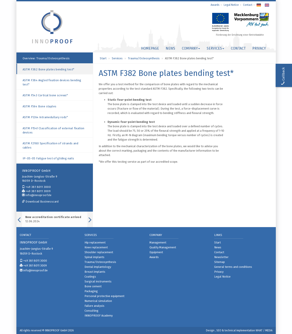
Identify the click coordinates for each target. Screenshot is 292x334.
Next (90, 225)
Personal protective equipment (104, 296)
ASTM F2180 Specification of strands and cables (50, 145)
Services (117, 58)
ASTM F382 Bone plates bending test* (48, 69)
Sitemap (219, 262)
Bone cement (93, 286)
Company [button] (191, 48)
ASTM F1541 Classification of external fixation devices (53, 130)
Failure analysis (94, 305)
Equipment (156, 252)
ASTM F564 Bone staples (40, 106)
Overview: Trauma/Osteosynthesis (46, 58)
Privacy (259, 48)
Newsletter (221, 257)
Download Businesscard (40, 201)
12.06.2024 (53, 219)
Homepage (150, 48)
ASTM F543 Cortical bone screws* (45, 95)
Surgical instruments (98, 281)
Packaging (91, 291)
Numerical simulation (98, 301)
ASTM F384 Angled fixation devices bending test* (52, 82)
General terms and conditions (233, 266)
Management (157, 242)
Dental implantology (97, 266)
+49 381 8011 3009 (36, 191)
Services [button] (215, 48)
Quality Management (162, 247)
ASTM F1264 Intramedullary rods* (45, 117)
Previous (19, 225)
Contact (247, 4)
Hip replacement (95, 242)
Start (103, 58)
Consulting (91, 310)
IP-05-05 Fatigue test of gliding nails (48, 158)
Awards (215, 4)
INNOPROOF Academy (98, 315)
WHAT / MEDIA (264, 330)
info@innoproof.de (37, 195)
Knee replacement (96, 247)
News (170, 48)
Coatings (90, 276)
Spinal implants (94, 257)
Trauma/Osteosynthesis (144, 58)
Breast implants (94, 271)
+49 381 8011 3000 (36, 187)
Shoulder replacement (98, 252)
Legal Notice (231, 4)
